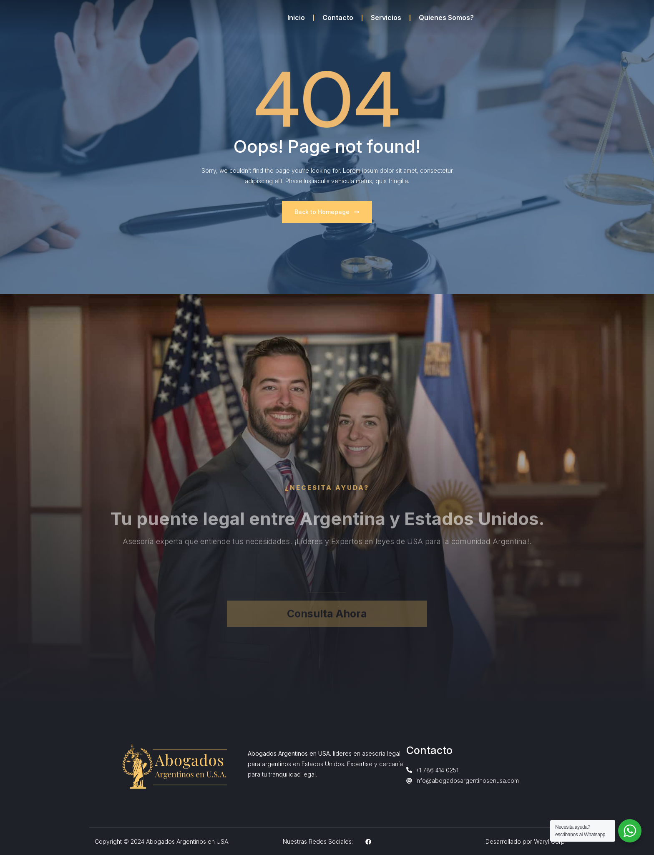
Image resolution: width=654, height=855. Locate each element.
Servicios (386, 17)
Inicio (296, 17)
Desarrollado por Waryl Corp (525, 841)
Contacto (337, 17)
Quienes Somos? (446, 17)
